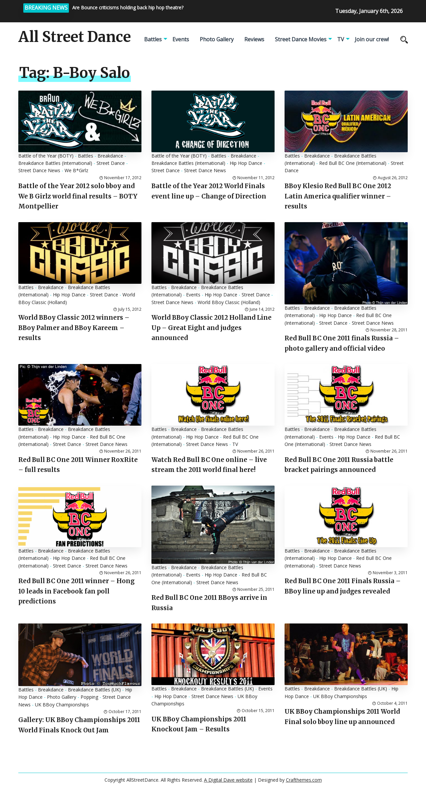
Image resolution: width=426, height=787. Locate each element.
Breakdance (110, 156)
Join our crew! (372, 39)
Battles (153, 39)
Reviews (254, 39)
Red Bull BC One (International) (352, 163)
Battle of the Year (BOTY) (46, 156)
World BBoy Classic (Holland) (229, 302)
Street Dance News (39, 170)
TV (340, 39)
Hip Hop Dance (246, 163)
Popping (89, 697)
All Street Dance (74, 37)
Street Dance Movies (300, 39)
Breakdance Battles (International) (55, 163)
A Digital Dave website (228, 780)
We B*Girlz (76, 170)
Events (180, 39)
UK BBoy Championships (62, 704)
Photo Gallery (217, 39)
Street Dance (111, 163)
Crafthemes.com (304, 780)
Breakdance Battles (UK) (94, 689)
